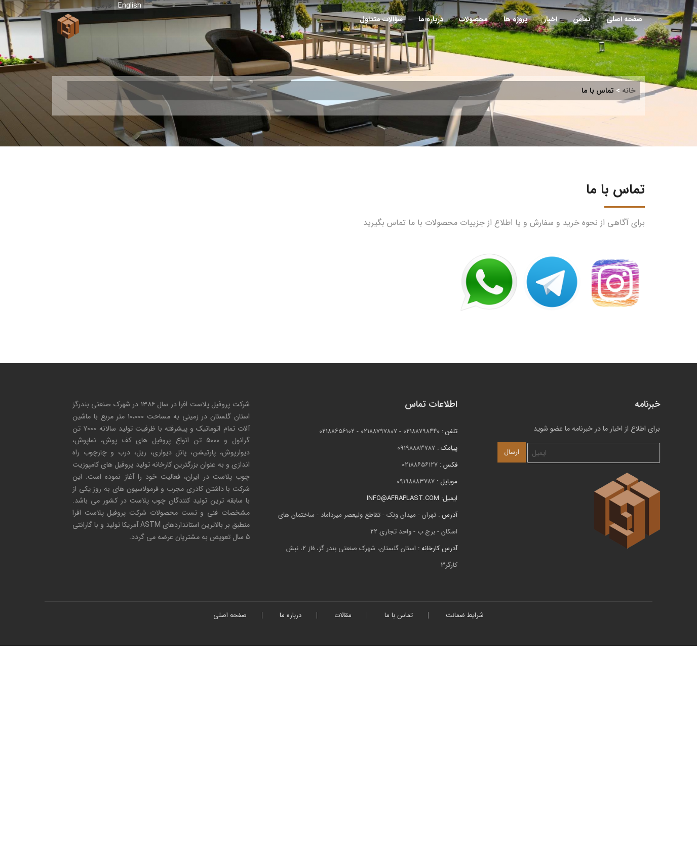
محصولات (473, 19)
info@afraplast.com (417, 498)
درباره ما (430, 19)
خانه (629, 90)
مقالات (343, 615)
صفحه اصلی (624, 19)
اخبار (550, 19)
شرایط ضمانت (465, 615)
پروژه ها (516, 19)
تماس (582, 19)
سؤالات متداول (381, 19)
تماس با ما (398, 615)
